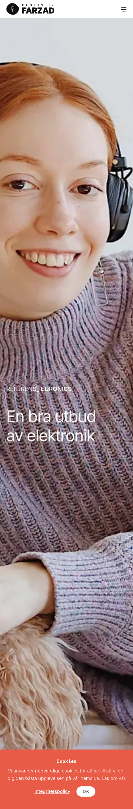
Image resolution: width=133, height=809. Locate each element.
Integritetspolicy (52, 791)
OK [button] (86, 791)
